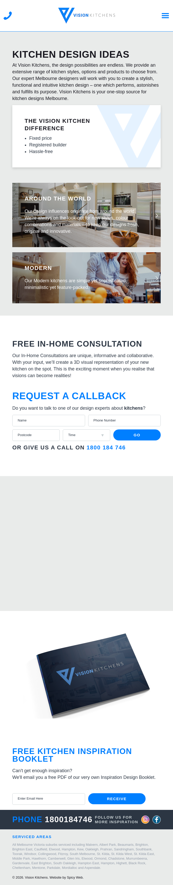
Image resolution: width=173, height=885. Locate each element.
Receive (117, 799)
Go (137, 435)
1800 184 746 (106, 447)
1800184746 (69, 819)
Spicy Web (75, 877)
